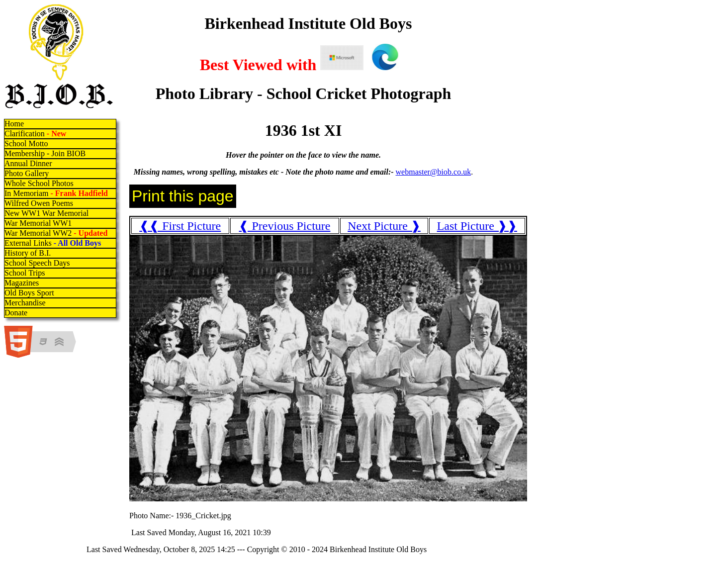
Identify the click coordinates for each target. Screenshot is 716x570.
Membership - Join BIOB (45, 153)
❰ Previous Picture (284, 225)
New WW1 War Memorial (46, 213)
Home (14, 123)
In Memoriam (56, 193)
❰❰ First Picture (180, 225)
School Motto (26, 143)
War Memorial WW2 (56, 233)
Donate (15, 312)
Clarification (35, 133)
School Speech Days (37, 263)
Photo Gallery (26, 173)
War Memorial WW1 (38, 223)
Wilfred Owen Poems (38, 203)
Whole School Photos (39, 183)
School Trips (24, 273)
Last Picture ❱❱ (477, 225)
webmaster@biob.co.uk (433, 172)
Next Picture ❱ (384, 225)
